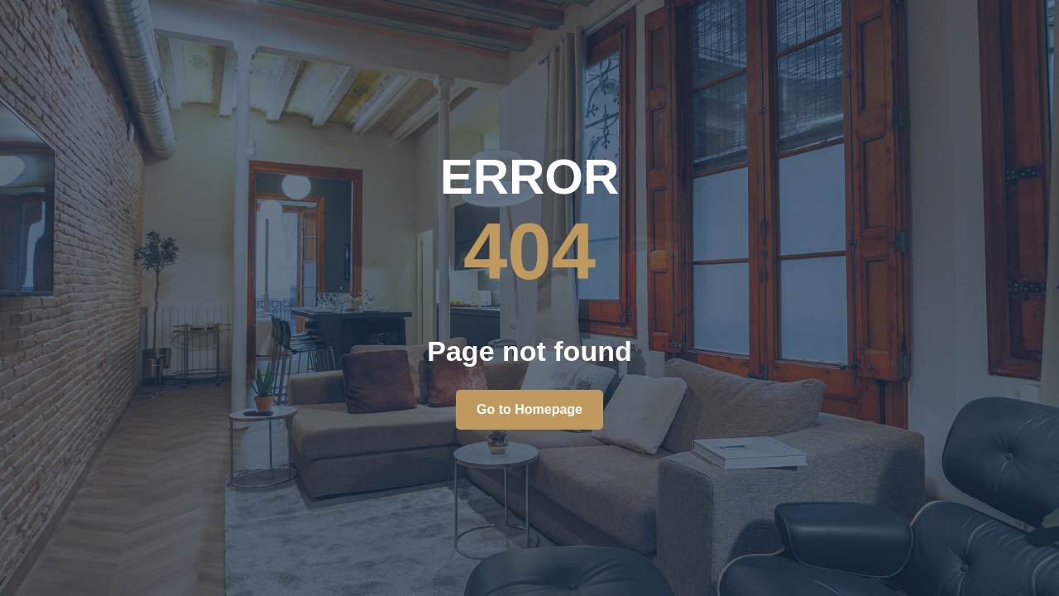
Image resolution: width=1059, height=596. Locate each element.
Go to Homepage (529, 409)
